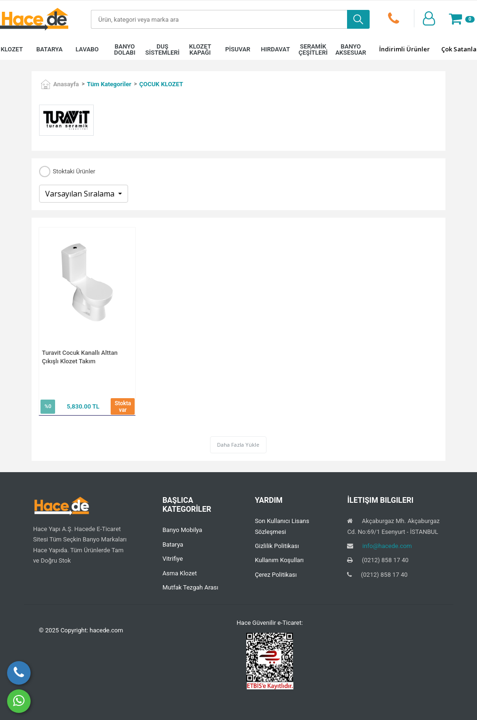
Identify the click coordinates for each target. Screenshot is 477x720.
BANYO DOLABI (124, 49)
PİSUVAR (237, 49)
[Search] (219, 19)
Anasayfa (66, 84)
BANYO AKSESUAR (350, 49)
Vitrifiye (172, 558)
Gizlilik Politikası (277, 545)
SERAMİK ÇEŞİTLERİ (313, 49)
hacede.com (106, 630)
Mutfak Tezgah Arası (190, 587)
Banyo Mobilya (182, 529)
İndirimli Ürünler (404, 49)
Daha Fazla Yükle (238, 444)
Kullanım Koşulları (279, 560)
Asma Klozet (179, 573)
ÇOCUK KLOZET (161, 84)
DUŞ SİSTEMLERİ (163, 49)
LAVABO (86, 49)
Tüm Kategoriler (109, 84)
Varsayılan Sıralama (80, 193)
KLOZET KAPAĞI (200, 49)
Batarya (172, 544)
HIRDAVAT (275, 49)
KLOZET (11, 49)
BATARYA (49, 49)
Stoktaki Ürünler (74, 172)
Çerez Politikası (276, 574)
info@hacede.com (387, 545)
